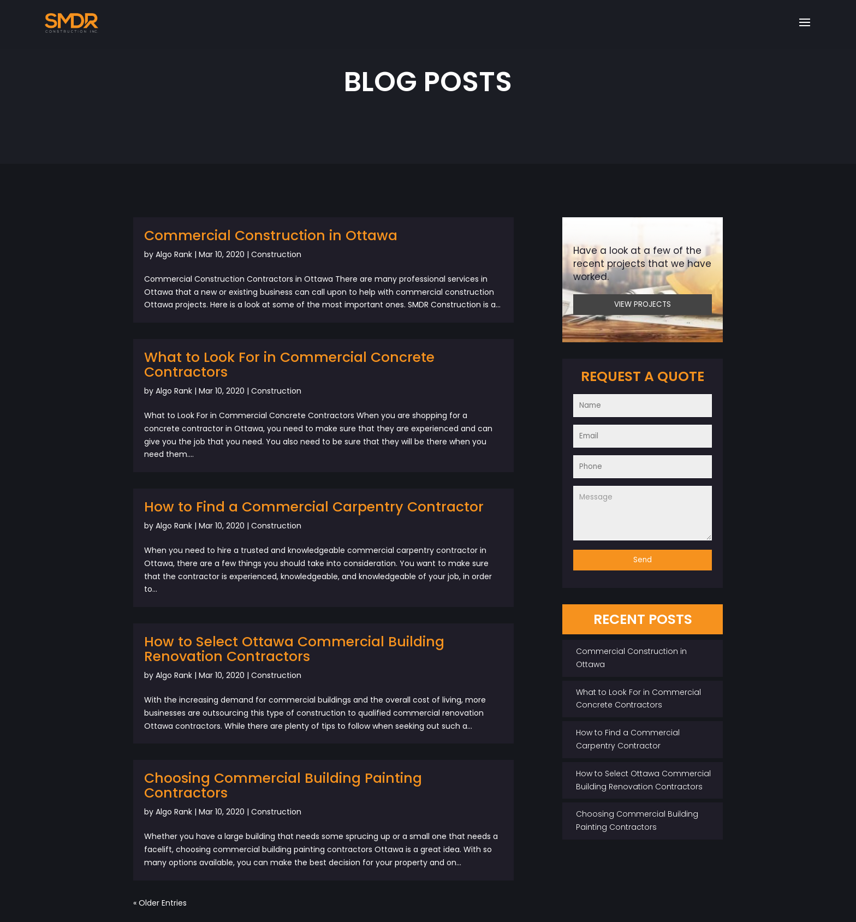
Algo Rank (174, 254)
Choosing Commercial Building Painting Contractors (283, 785)
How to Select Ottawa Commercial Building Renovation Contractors (294, 649)
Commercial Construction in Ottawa (270, 235)
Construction (276, 254)
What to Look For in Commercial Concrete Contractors (289, 365)
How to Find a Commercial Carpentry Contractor (314, 506)
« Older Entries (160, 902)
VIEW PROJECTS (642, 304)
